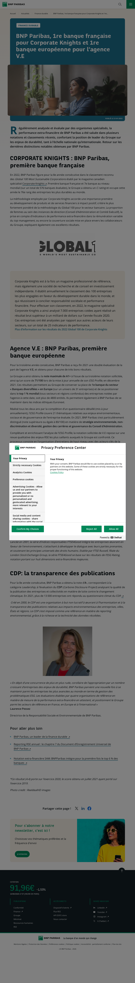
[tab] (27, 458)
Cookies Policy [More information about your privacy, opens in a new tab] (57, 472)
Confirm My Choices (28, 528)
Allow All (113, 528)
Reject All (91, 528)
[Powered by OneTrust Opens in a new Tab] (112, 538)
